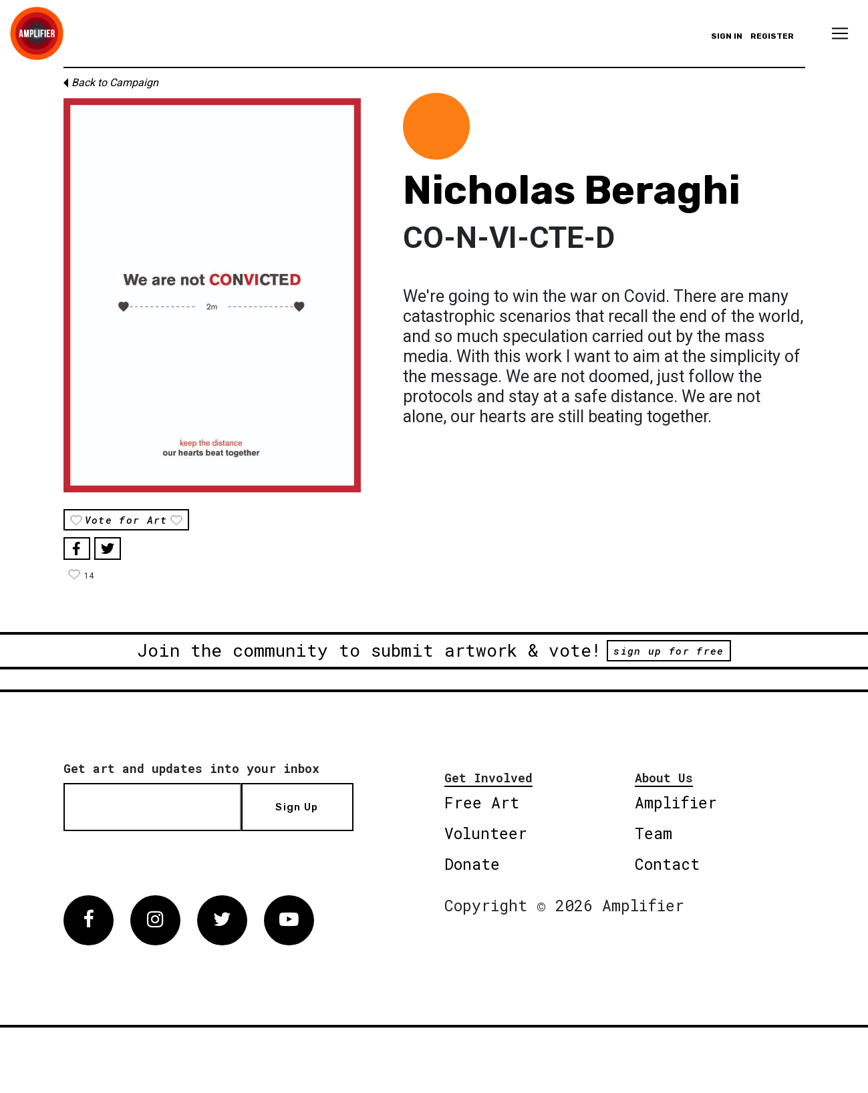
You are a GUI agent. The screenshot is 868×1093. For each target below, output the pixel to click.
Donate (472, 864)
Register (772, 36)
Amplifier (676, 802)
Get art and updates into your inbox (191, 768)
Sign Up (296, 807)
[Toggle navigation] (840, 33)
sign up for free (668, 650)
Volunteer (485, 833)
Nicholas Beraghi (571, 190)
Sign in (726, 36)
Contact (667, 864)
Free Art (481, 802)
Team (653, 833)
